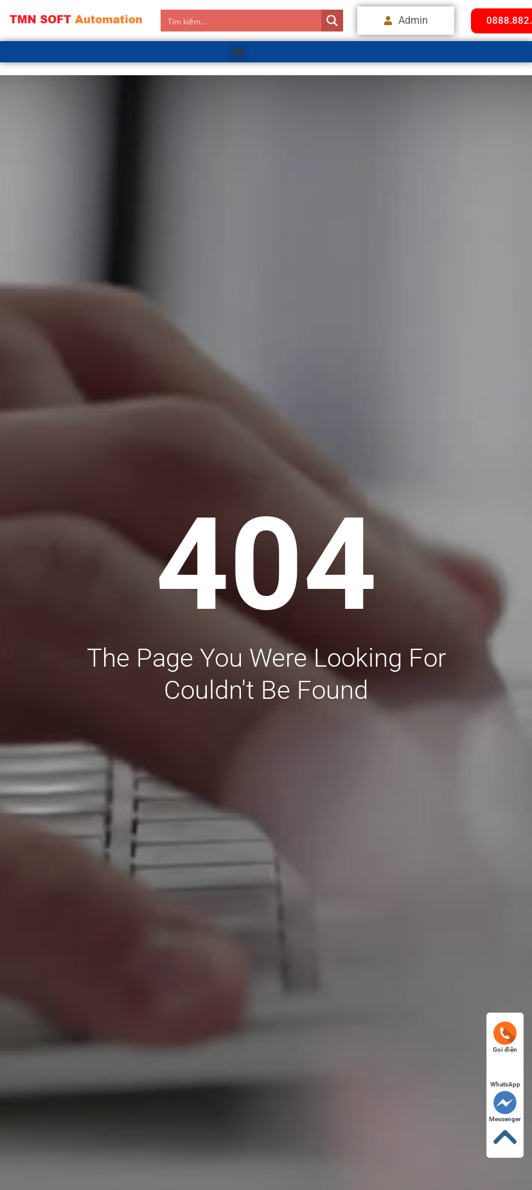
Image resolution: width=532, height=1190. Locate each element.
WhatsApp (505, 1072)
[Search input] (241, 20)
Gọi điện (505, 1037)
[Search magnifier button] (332, 21)
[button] (238, 51)
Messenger (505, 1106)
